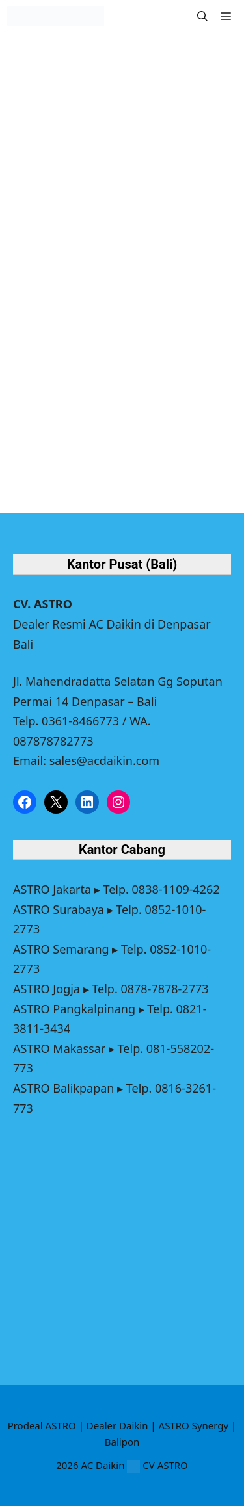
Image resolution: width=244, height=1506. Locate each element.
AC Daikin (102, 1465)
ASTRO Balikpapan (63, 1088)
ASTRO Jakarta (52, 889)
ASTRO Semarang (61, 949)
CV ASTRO (165, 1465)
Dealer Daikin (117, 1425)
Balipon (122, 1441)
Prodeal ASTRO (42, 1425)
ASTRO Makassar (59, 1048)
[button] (202, 16)
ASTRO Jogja (46, 988)
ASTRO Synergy (194, 1425)
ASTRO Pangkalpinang (74, 1009)
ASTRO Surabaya (58, 909)
